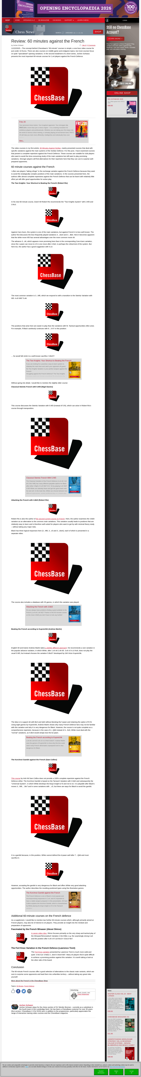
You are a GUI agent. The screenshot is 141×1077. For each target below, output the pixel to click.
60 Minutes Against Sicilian (50, 148)
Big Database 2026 (115, 99)
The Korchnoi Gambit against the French (43, 893)
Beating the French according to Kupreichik (44, 737)
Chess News (24, 32)
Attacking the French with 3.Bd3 (39, 607)
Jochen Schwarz (26, 1005)
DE (75, 33)
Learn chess (83, 20)
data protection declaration (117, 1067)
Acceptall (131, 1072)
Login (125, 20)
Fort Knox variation (42, 952)
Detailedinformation (101, 1072)
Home (17, 20)
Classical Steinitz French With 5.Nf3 (41, 478)
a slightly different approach (56, 648)
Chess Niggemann (83, 994)
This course (15, 778)
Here (26, 1067)
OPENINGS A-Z (29, 20)
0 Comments (91, 45)
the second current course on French (50, 519)
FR (82, 33)
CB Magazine (43, 20)
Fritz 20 (22, 122)
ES (79, 33)
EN (77, 33)
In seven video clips (39, 933)
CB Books (57, 20)
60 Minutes (20, 986)
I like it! (84, 45)
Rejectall (116, 1072)
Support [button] (69, 20)
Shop (7, 20)
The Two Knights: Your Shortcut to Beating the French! (49, 361)
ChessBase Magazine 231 (118, 1017)
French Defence (29, 986)
